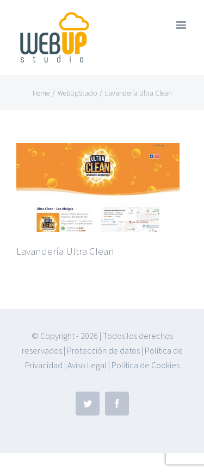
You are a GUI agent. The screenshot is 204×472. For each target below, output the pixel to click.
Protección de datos (103, 350)
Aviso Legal (87, 365)
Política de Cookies (146, 365)
